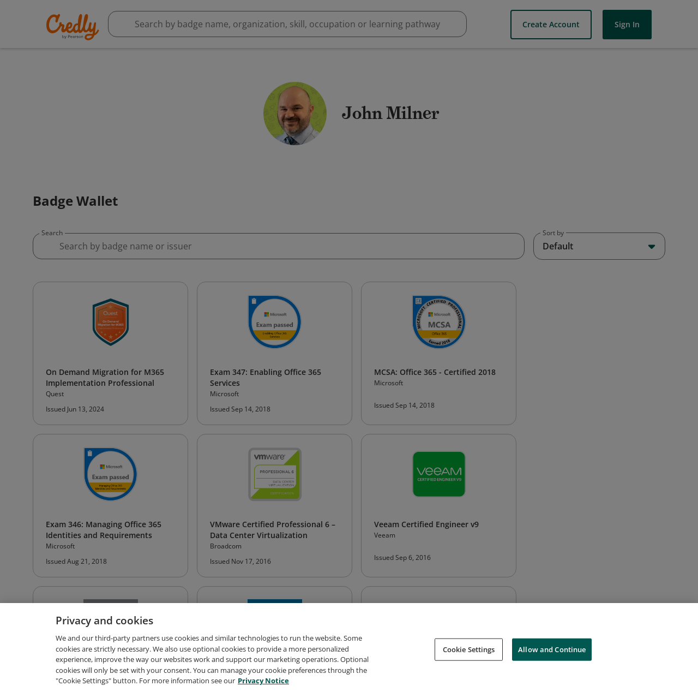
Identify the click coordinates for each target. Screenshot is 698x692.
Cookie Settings (469, 650)
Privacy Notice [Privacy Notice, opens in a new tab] (263, 682)
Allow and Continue (552, 650)
